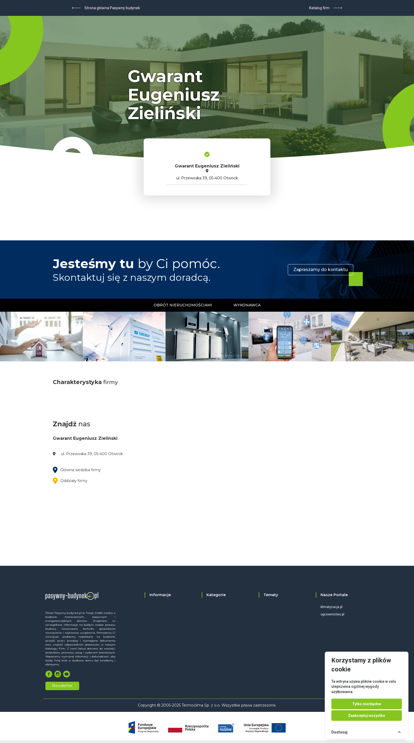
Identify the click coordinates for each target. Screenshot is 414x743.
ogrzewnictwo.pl (332, 614)
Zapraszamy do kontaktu (320, 269)
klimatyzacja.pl (331, 607)
